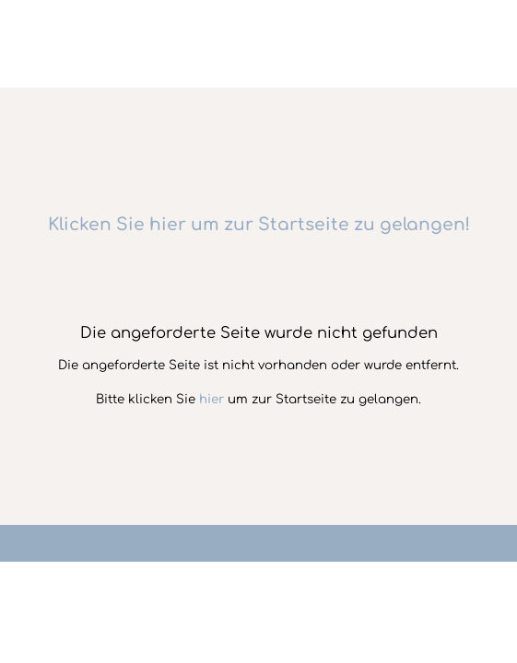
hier (211, 399)
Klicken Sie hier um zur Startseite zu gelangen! (259, 224)
